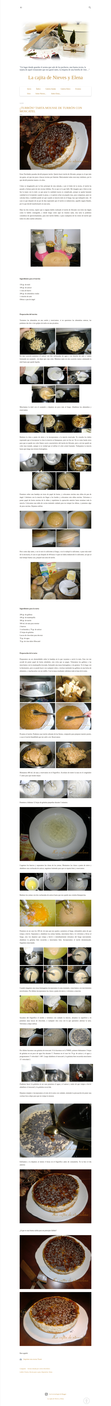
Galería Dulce (65, 89)
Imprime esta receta (30, 1359)
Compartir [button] (23, 1369)
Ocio (28, 94)
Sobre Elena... (56, 94)
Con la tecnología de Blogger (55, 1394)
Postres (26, 1372)
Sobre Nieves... (40, 94)
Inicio (29, 89)
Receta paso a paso (35, 1372)
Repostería (45, 1372)
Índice (38, 89)
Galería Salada (51, 89)
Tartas (50, 1372)
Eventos (78, 89)
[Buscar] (89, 6)
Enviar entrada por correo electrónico (39, 1369)
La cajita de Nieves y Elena (55, 77)
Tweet (40, 1359)
